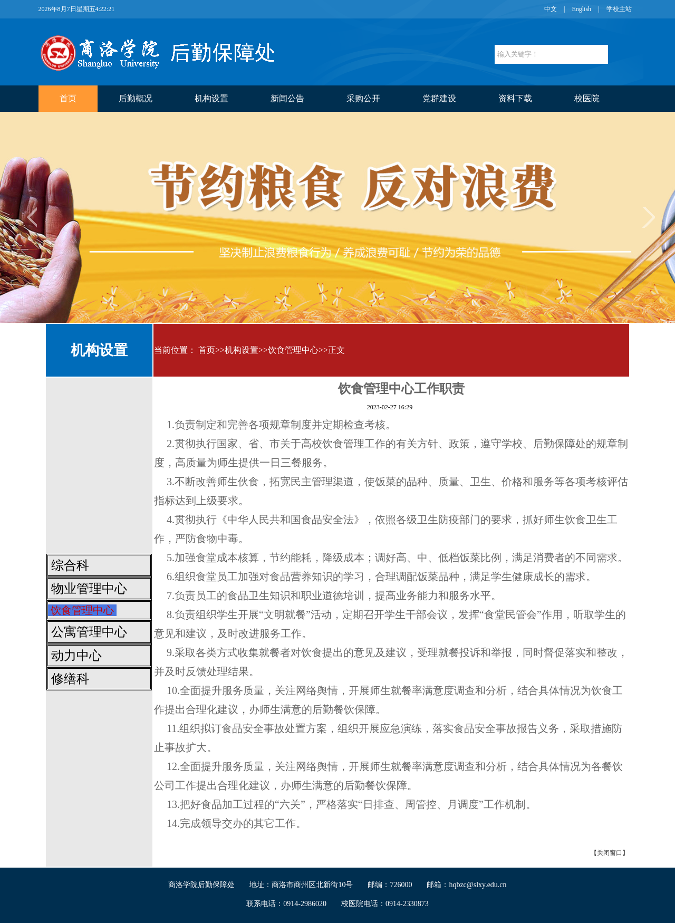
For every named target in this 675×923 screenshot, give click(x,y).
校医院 (587, 98)
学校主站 (619, 9)
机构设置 (211, 98)
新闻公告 (287, 98)
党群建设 (439, 98)
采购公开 (363, 98)
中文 (550, 9)
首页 (68, 98)
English (581, 9)
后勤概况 (135, 98)
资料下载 (515, 98)
